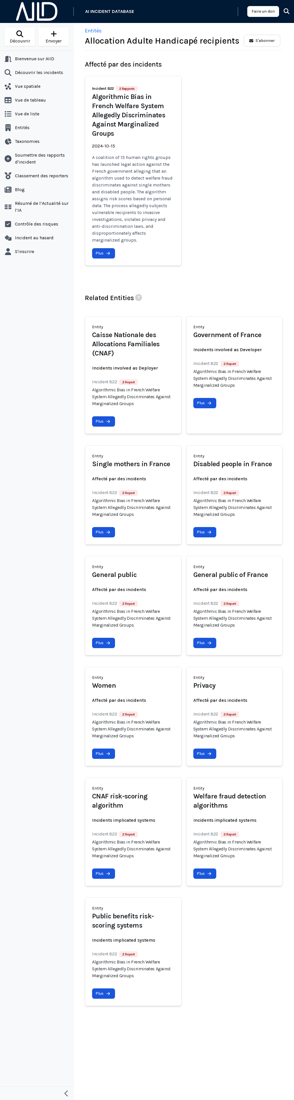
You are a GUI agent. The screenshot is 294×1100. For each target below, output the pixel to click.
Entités (93, 31)
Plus (103, 253)
